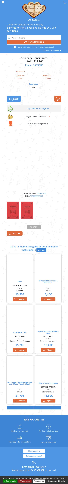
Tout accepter (10, 481)
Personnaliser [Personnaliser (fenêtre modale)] (39, 481)
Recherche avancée (51, 50)
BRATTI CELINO (34, 61)
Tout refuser (25, 481)
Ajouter (58, 98)
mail (54, 470)
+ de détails (34, 227)
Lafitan (20, 78)
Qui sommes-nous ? (34, 456)
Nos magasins (34, 451)
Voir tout (41, 250)
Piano (28, 65)
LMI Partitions (34, 20)
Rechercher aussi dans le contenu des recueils (35, 47)
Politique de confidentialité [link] (55, 481)
